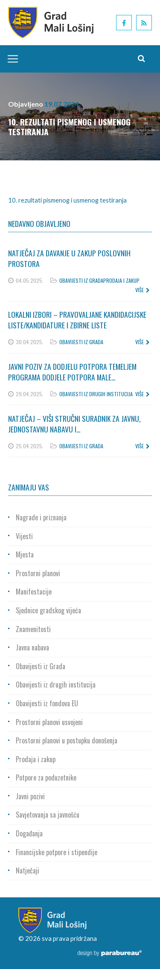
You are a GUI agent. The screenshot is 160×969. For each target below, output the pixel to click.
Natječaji (27, 870)
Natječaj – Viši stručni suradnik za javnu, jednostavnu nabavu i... (74, 424)
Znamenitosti (33, 629)
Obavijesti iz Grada (81, 280)
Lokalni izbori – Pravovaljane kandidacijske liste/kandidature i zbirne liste (77, 320)
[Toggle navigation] (10, 59)
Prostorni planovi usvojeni (49, 722)
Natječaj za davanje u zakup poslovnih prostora (69, 258)
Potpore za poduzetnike (46, 777)
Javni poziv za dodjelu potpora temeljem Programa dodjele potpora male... (72, 372)
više (142, 290)
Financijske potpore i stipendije (56, 852)
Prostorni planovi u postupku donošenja (66, 740)
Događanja (29, 833)
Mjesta (25, 554)
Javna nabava (32, 647)
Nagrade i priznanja (41, 517)
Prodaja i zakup (121, 280)
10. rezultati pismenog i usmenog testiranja (67, 200)
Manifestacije (34, 591)
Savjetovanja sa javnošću (47, 814)
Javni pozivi (30, 796)
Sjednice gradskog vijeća (48, 610)
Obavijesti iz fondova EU (47, 703)
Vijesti (24, 536)
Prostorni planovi (38, 573)
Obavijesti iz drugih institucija (96, 394)
